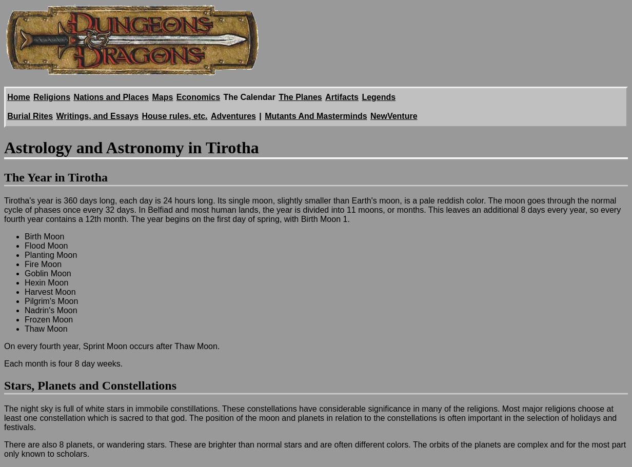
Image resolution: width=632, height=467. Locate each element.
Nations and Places (111, 97)
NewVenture (394, 116)
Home (18, 97)
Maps (162, 97)
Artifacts (342, 97)
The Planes (300, 97)
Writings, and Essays (97, 116)
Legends (379, 97)
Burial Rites (30, 116)
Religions (51, 97)
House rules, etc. (175, 116)
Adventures (233, 116)
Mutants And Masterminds (316, 116)
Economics (198, 97)
